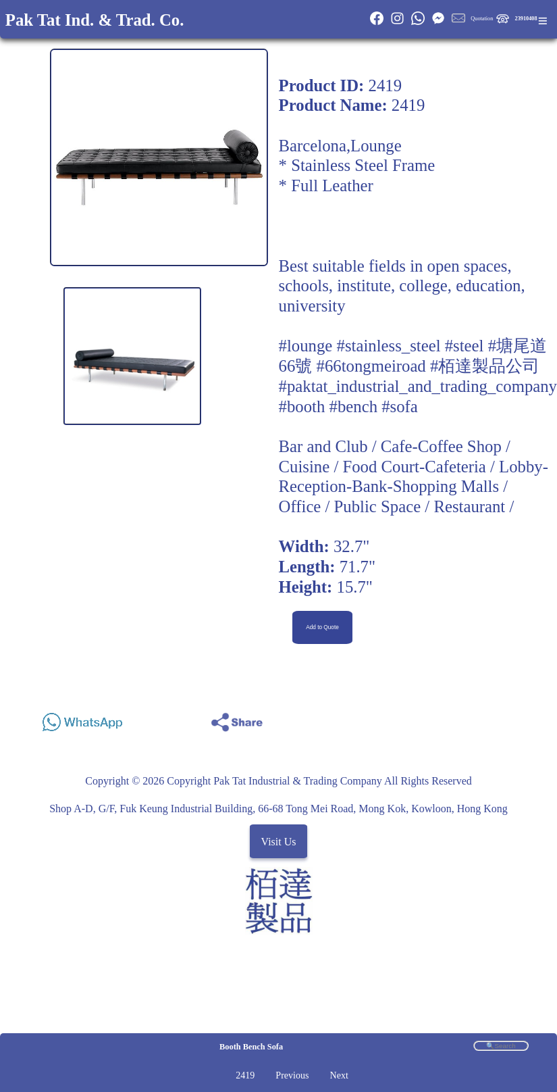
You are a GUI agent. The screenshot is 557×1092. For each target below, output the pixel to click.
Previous (292, 1075)
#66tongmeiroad (371, 366)
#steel (464, 346)
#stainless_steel (389, 346)
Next (339, 1075)
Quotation (482, 19)
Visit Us (278, 841)
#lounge (306, 346)
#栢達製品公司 (484, 366)
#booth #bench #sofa (348, 406)
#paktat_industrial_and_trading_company (418, 386)
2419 (245, 1075)
